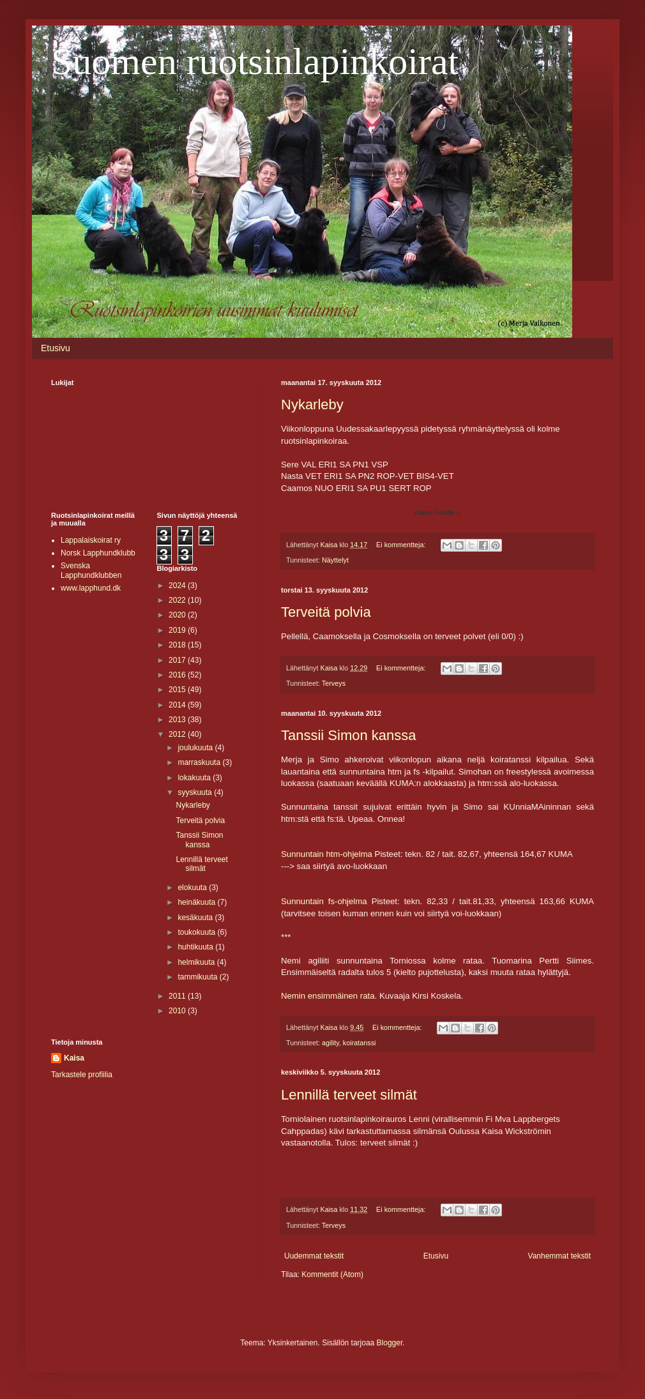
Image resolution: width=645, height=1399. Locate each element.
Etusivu (55, 348)
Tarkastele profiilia (81, 1074)
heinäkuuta (197, 902)
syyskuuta (196, 792)
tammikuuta (198, 976)
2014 (178, 704)
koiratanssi (359, 1043)
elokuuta (193, 887)
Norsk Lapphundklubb (98, 552)
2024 (178, 585)
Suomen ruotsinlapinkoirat (255, 61)
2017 (178, 660)
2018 (178, 644)
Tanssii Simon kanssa (348, 735)
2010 (178, 1010)
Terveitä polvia (326, 612)
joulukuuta (196, 747)
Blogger (390, 1342)
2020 (178, 614)
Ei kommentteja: (401, 544)
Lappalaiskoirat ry (91, 540)
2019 (178, 630)
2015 (178, 689)
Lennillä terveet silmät (349, 1095)
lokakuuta (195, 777)
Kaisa (74, 1058)
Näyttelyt (335, 560)
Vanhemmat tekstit (559, 1256)
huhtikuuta (196, 946)
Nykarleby (312, 404)
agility (330, 1043)
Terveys (333, 683)
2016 (178, 674)
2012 (178, 734)
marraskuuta (200, 762)
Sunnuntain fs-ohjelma (324, 901)
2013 (178, 719)
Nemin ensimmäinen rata (328, 996)
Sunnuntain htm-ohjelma (326, 854)
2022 (178, 600)
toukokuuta (197, 932)
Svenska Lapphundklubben (91, 570)
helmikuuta (197, 962)
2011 (178, 996)
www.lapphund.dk (91, 588)
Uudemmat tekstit (314, 1256)
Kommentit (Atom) (332, 1274)
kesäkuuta (196, 917)
